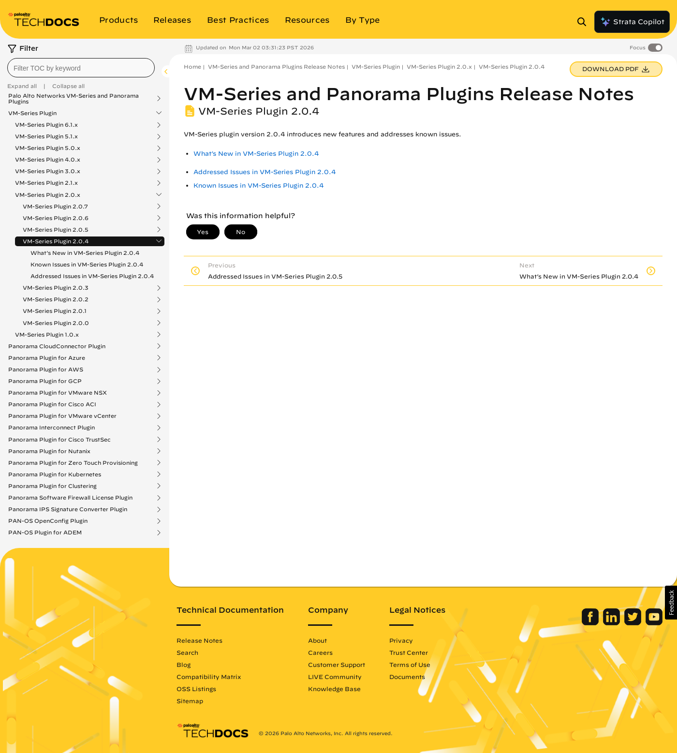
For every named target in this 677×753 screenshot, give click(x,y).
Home (192, 66)
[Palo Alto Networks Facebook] (591, 623)
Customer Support (336, 664)
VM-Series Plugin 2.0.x (47, 195)
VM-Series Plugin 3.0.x (47, 171)
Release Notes (199, 640)
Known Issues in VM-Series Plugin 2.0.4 (86, 264)
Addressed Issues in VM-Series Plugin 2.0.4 (92, 276)
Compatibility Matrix (209, 676)
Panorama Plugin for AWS (45, 369)
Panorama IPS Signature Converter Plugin (67, 509)
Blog (184, 664)
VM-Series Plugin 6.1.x (46, 125)
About (317, 640)
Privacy (401, 640)
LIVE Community (335, 676)
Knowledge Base (334, 688)
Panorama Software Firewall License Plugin (70, 498)
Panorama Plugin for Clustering (52, 486)
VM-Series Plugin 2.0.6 (55, 218)
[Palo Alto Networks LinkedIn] (612, 623)
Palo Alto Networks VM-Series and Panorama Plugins (73, 98)
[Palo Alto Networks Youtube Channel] (654, 623)
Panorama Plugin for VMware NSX (57, 393)
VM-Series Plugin (32, 113)
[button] (671, 603)
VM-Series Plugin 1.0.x (47, 335)
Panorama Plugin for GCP (45, 381)
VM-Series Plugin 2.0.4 (55, 241)
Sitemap (190, 700)
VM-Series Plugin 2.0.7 (55, 206)
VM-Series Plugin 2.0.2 (55, 299)
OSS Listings (196, 688)
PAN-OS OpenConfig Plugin (48, 521)
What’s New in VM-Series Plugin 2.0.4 (84, 253)
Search (187, 652)
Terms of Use (409, 664)
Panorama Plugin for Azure (46, 358)
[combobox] (81, 67)
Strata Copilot (632, 22)
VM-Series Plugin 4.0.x (47, 159)
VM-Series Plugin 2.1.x (46, 183)
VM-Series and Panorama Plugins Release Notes (276, 66)
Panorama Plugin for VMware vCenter (62, 416)
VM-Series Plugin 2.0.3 (55, 288)
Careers (320, 652)
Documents (407, 676)
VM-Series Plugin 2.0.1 (55, 311)
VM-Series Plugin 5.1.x (46, 136)
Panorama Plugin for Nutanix (49, 451)
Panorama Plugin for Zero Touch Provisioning (73, 463)
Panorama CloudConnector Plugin (56, 346)
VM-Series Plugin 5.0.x (47, 148)
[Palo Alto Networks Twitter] (633, 623)
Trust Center (408, 652)
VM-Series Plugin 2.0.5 (55, 230)
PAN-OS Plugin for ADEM (45, 532)
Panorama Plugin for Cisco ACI (52, 404)
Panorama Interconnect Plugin (51, 427)
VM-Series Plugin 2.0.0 (56, 323)
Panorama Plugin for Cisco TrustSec (59, 440)
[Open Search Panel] (584, 21)
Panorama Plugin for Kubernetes (54, 474)
